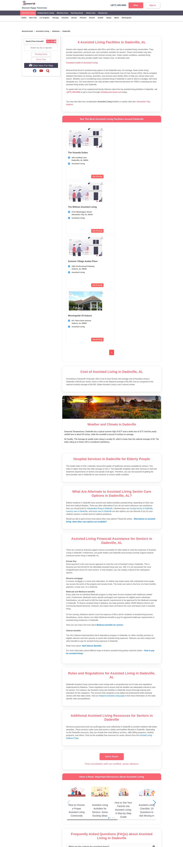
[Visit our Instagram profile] (29, 827)
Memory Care (62, 13)
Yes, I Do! (51, 41)
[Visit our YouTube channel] (24, 827)
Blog (136, 5)
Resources (103, 13)
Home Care (90, 13)
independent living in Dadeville (100, 400)
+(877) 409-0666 (117, 5)
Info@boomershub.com (31, 815)
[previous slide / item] (69, 192)
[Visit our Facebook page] (39, 827)
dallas (24, 18)
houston (65, 18)
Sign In (153, 5)
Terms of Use (100, 837)
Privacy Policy (88, 837)
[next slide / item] (92, 192)
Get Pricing (88, 176)
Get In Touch (111, 648)
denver (74, 18)
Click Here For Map (41, 65)
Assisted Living (28, 13)
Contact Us (62, 815)
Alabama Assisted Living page (111, 587)
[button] (80, 144)
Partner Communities (89, 815)
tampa (108, 18)
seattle (100, 18)
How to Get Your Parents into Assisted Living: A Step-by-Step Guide (123, 701)
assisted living (42, 31)
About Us (61, 811)
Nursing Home (77, 13)
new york (33, 18)
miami (116, 18)
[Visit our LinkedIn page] (44, 827)
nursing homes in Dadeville (141, 400)
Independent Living (46, 13)
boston (92, 18)
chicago (55, 18)
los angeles (44, 18)
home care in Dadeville (102, 403)
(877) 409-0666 (32, 819)
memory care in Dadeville (77, 403)
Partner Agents (87, 811)
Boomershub (27, 31)
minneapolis (126, 18)
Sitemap (61, 818)
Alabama (56, 31)
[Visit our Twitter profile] (34, 827)
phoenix (83, 18)
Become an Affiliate (88, 818)
